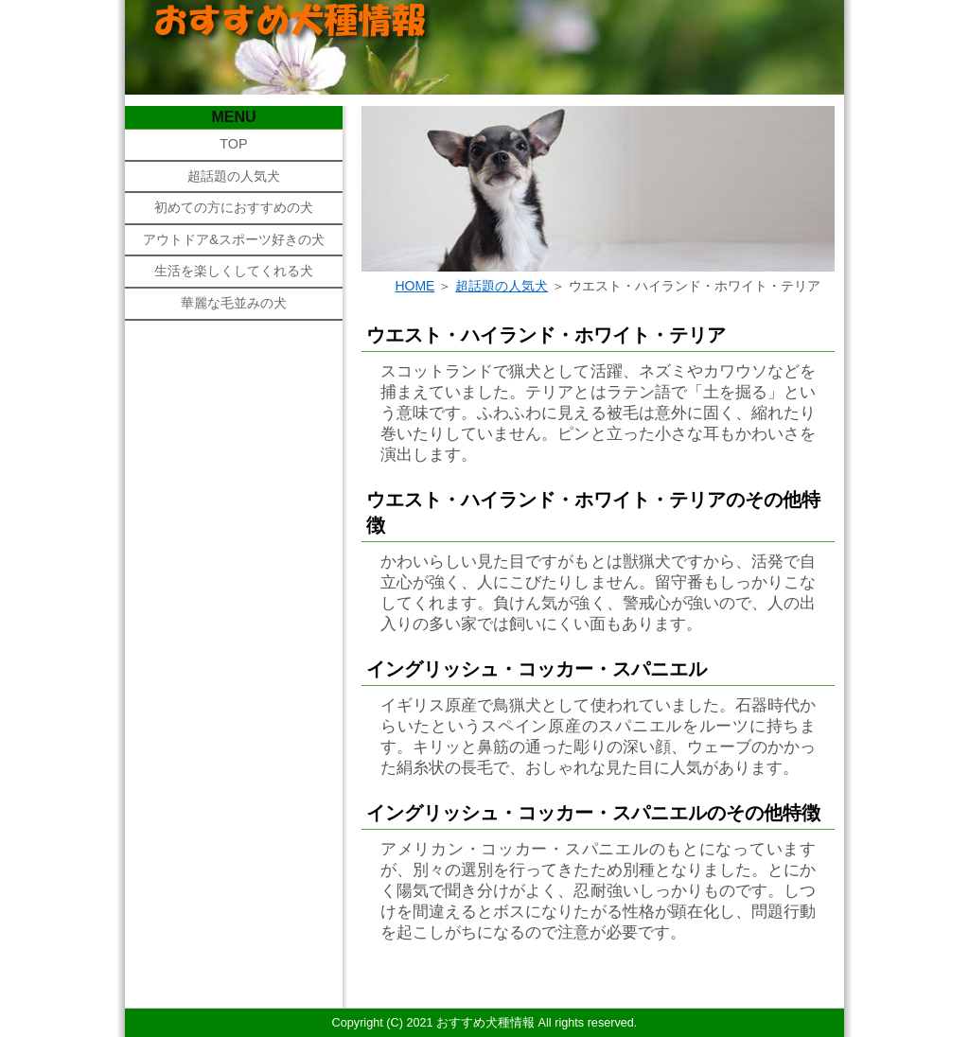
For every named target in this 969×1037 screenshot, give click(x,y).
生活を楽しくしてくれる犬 (233, 270)
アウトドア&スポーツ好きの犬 (234, 239)
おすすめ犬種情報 (485, 1022)
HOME (414, 285)
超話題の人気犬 (233, 176)
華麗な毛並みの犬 (234, 302)
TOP (233, 143)
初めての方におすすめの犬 (233, 207)
